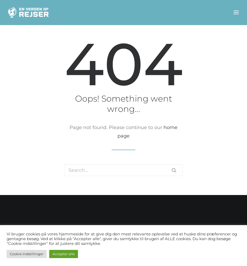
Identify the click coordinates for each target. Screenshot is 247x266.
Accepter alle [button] (63, 254)
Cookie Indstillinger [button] (26, 254)
